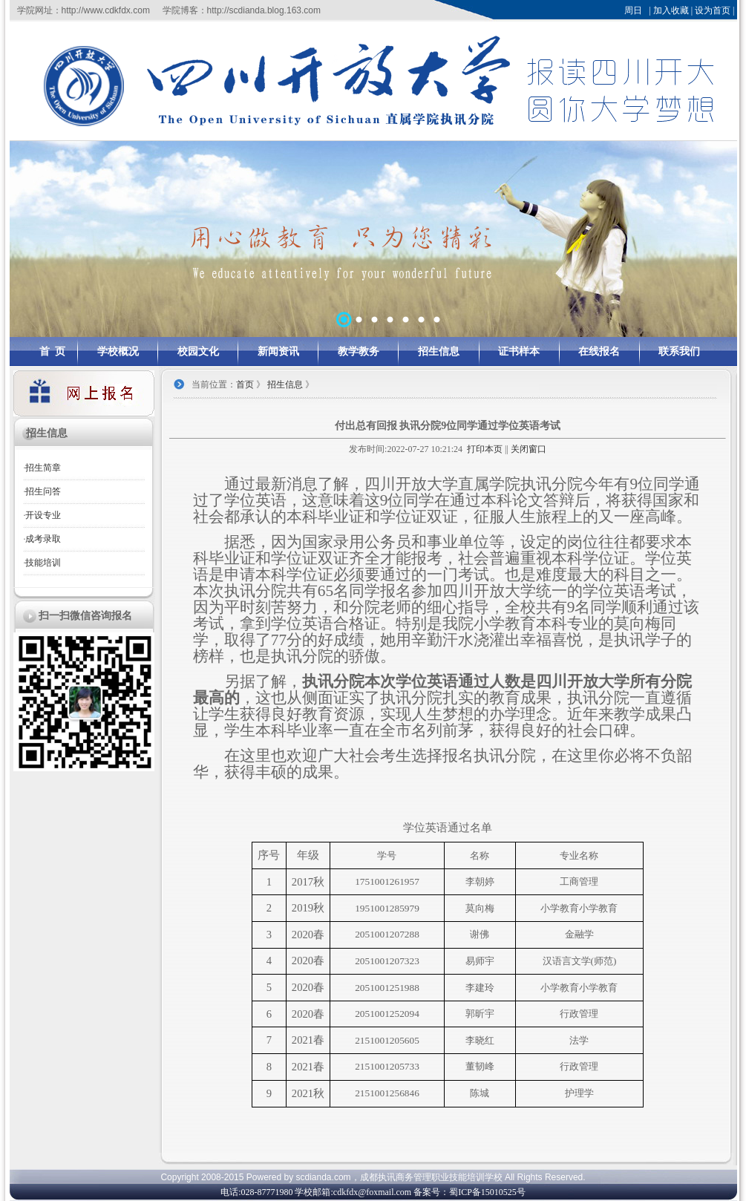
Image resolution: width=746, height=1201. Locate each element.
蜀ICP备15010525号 (487, 1192)
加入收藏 (671, 10)
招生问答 (43, 491)
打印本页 (485, 449)
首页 (245, 384)
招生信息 (438, 351)
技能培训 (43, 562)
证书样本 (519, 351)
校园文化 (198, 351)
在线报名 (599, 351)
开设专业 (43, 515)
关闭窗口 (528, 449)
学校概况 (118, 351)
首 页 (52, 351)
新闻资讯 (278, 351)
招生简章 (43, 467)
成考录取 (43, 539)
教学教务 (358, 351)
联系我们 (679, 351)
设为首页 (712, 10)
